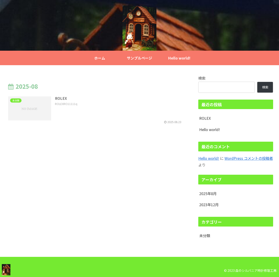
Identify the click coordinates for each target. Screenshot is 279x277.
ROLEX (205, 118)
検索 (202, 78)
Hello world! (209, 129)
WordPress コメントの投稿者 (249, 158)
